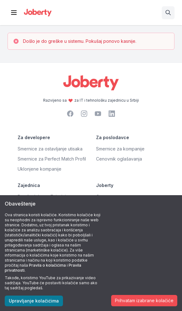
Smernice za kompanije (120, 148)
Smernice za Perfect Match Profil (52, 158)
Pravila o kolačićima (47, 265)
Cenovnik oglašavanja (119, 158)
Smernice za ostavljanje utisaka (50, 148)
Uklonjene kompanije (39, 169)
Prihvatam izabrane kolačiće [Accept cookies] (144, 300)
